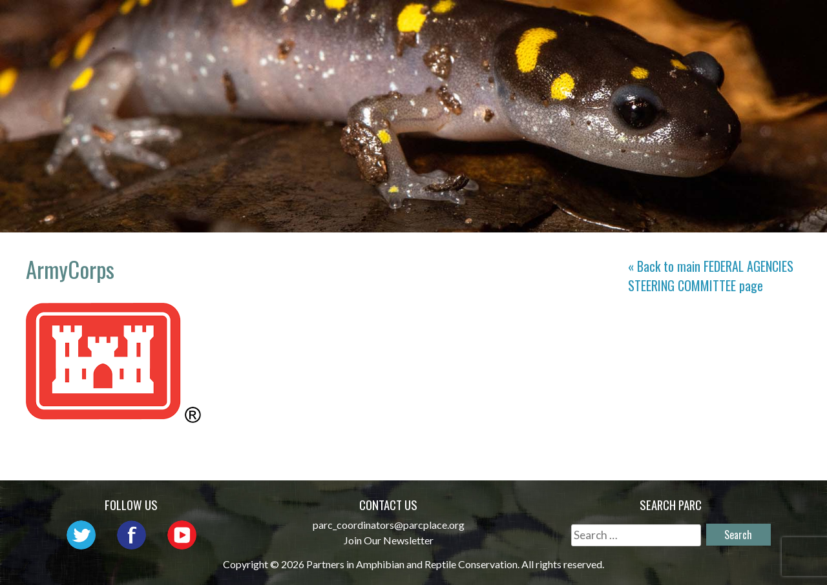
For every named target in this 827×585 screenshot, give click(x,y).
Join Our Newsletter (389, 540)
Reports (762, 22)
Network (437, 22)
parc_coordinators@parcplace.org (389, 524)
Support (762, 41)
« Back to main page (710, 275)
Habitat (690, 22)
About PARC (350, 22)
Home (276, 22)
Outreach (519, 22)
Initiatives (608, 22)
